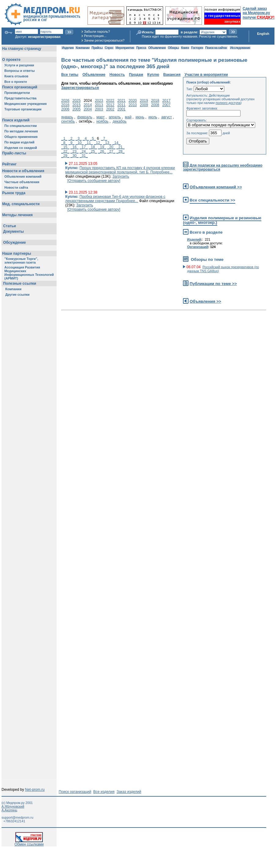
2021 (121, 100)
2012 (110, 105)
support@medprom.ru (17, 817)
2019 (144, 100)
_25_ (93, 151)
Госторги (197, 48)
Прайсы (97, 48)
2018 (155, 100)
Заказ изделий (129, 792)
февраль (84, 117)
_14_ (116, 143)
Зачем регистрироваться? (104, 40)
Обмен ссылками (29, 842)
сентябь (68, 121)
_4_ (86, 138)
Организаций (197, 247)
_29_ (65, 156)
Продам (136, 74)
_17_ (84, 147)
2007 (166, 105)
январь (67, 117)
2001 (121, 109)
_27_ (111, 151)
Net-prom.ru (35, 789)
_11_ (89, 143)
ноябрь (102, 121)
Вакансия (172, 74)
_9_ (71, 143)
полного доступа (228, 103)
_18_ (93, 147)
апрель (115, 117)
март (100, 117)
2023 (99, 100)
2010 (133, 105)
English (263, 33)
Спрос (109, 48)
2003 (99, 109)
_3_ (79, 138)
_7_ (104, 138)
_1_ (64, 138)
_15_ (65, 147)
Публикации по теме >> (213, 283)
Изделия (67, 48)
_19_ (102, 147)
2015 (77, 105)
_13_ (107, 143)
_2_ (71, 138)
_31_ (84, 156)
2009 (144, 105)
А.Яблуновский (13, 806)
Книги (185, 48)
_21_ (120, 147)
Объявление (93, 74)
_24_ (84, 151)
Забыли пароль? (97, 31)
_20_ (111, 147)
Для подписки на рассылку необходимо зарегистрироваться (222, 167)
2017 (166, 100)
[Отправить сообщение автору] (93, 181)
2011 (121, 105)
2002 (110, 109)
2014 (88, 105)
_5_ (93, 138)
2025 (77, 100)
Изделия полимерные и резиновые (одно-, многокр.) (222, 220)
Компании (82, 48)
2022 (110, 100)
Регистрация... (95, 36)
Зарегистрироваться (80, 88)
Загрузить (120, 176)
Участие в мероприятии (206, 74)
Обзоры (173, 48)
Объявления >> (205, 301)
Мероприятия (125, 48)
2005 (77, 109)
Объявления (156, 48)
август (166, 117)
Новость (117, 74)
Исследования (240, 48)
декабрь (120, 121)
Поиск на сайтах (216, 48)
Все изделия (103, 792)
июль (152, 117)
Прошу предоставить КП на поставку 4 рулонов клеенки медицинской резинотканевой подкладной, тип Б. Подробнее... (120, 170)
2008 (155, 105)
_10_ (80, 143)
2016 (65, 105)
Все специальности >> (212, 200)
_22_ (65, 151)
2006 (65, 109)
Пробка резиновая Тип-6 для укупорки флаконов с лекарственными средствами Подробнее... (115, 198)
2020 (133, 100)
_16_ (74, 147)
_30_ (74, 156)
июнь (140, 117)
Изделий (194, 239)
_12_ (98, 143)
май (128, 117)
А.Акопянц (9, 810)
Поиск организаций (75, 792)
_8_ (64, 143)
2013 (99, 105)
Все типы (69, 74)
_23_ (74, 151)
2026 (65, 100)
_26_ (102, 151)
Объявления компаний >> (216, 187)
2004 (88, 109)
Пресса (141, 48)
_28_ (120, 151)
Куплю (153, 74)
